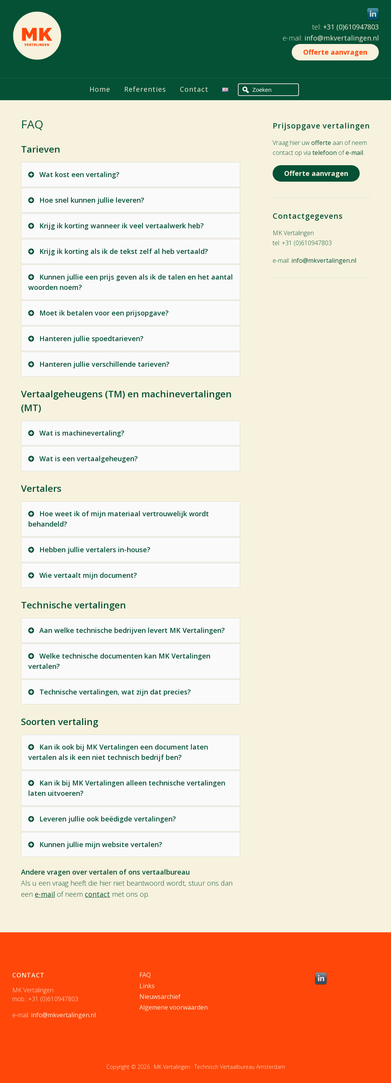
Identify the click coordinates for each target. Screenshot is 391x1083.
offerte (321, 142)
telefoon (324, 152)
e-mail (45, 894)
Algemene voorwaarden (173, 1007)
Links (147, 986)
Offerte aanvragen (335, 52)
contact (97, 894)
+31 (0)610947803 (351, 26)
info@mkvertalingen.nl (341, 37)
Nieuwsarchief (160, 996)
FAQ (145, 975)
